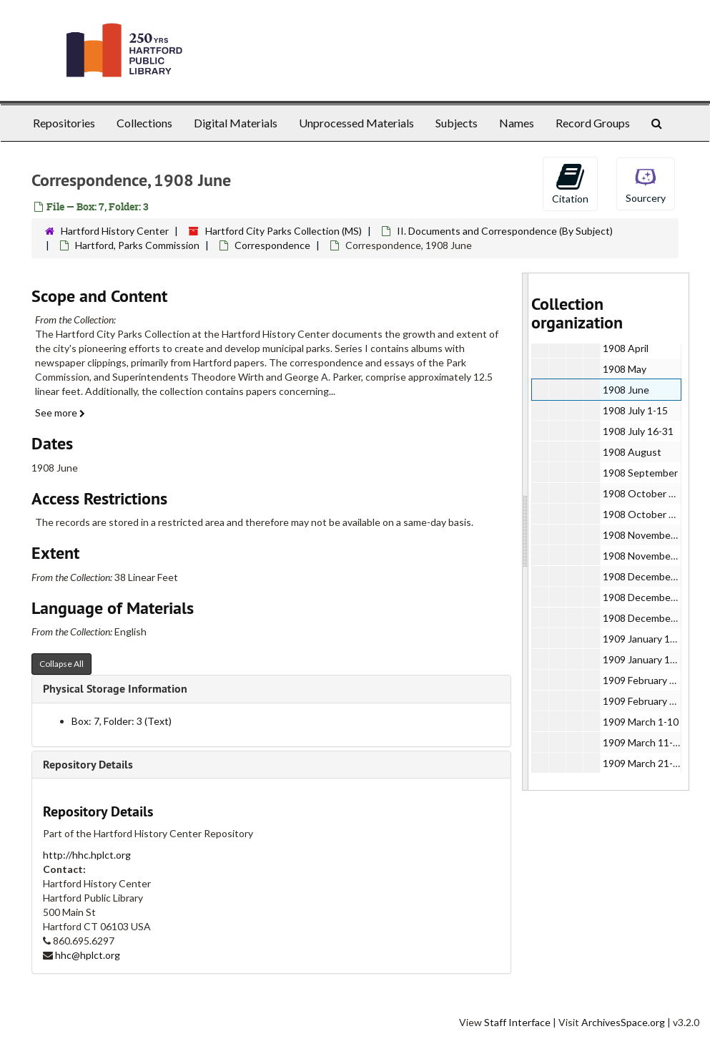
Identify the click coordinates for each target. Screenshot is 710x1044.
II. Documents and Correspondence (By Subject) (505, 231)
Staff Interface (517, 1022)
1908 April (626, 348)
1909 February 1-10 (646, 680)
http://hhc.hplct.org (87, 855)
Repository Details (88, 764)
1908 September (640, 473)
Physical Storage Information (115, 688)
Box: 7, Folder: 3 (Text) (122, 721)
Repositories (64, 123)
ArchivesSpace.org (623, 1022)
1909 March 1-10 (641, 722)
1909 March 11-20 (643, 742)
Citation (570, 183)
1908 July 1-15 (635, 410)
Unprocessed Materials (356, 123)
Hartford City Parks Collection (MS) (283, 231)
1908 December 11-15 (653, 597)
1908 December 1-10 (650, 576)
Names (516, 123)
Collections (144, 123)
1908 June (626, 390)
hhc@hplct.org (87, 955)
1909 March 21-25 (643, 763)
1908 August (632, 452)
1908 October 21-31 (649, 514)
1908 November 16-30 (653, 556)
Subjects (456, 123)
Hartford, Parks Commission (137, 245)
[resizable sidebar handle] (525, 531)
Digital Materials (235, 123)
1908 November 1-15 (650, 535)
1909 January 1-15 (644, 639)
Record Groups (593, 123)
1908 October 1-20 (646, 493)
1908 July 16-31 (638, 431)
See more (60, 412)
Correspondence (272, 245)
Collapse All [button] (61, 663)
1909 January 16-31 (647, 659)
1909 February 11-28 (649, 701)
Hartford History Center (115, 231)
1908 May (624, 369)
